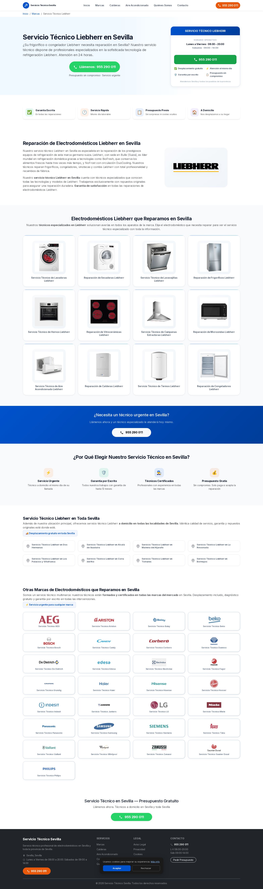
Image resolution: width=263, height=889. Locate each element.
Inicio (87, 5)
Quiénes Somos (163, 5)
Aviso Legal (140, 844)
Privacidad (139, 849)
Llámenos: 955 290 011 (94, 67)
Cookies (138, 854)
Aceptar (117, 868)
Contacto (182, 5)
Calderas (115, 5)
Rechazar (146, 868)
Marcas (99, 5)
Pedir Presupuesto (183, 859)
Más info (155, 861)
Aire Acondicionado (137, 5)
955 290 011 (228, 5)
